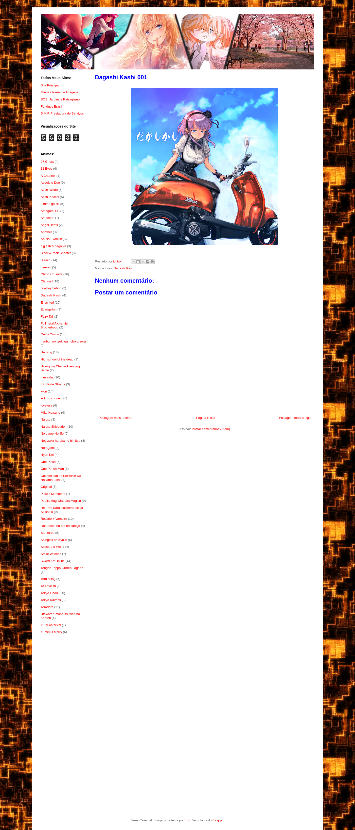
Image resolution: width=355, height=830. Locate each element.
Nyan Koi (47, 454)
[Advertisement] (63, 718)
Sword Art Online (53, 561)
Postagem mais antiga (295, 418)
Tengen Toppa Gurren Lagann (62, 568)
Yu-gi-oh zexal (51, 625)
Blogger (218, 820)
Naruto (45, 419)
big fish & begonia (53, 246)
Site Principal (50, 85)
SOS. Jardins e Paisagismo (60, 99)
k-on (44, 391)
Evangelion (48, 309)
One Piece (48, 462)
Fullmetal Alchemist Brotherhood (54, 325)
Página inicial (205, 418)
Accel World (49, 190)
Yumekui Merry (51, 632)
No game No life (52, 433)
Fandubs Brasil (51, 106)
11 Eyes (46, 168)
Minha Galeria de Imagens (59, 92)
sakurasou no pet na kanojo (60, 526)
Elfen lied (47, 302)
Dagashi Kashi (124, 268)
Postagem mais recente (115, 418)
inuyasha (47, 377)
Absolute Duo (50, 182)
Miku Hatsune (50, 412)
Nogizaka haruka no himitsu (60, 440)
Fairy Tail (47, 316)
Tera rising (48, 579)
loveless (46, 405)
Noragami (47, 448)
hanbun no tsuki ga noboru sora (63, 341)
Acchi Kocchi (50, 197)
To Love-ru (48, 586)
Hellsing (46, 352)
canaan (46, 267)
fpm (187, 820)
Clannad (47, 281)
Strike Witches (51, 554)
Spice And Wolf (51, 547)
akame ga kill (50, 204)
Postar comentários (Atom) (211, 429)
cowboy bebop (51, 288)
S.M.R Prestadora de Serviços (62, 113)
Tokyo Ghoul (49, 593)
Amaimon (47, 218)
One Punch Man (52, 469)
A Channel (48, 176)
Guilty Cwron (50, 334)
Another (46, 232)
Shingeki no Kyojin (54, 540)
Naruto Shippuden (54, 426)
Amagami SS (50, 211)
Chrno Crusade (51, 274)
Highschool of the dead (57, 359)
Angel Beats (49, 225)
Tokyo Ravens (51, 600)
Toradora (47, 607)
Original (46, 486)
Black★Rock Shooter (56, 253)
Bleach (46, 260)
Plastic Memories (53, 494)
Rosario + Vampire (54, 519)
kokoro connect (51, 398)
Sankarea (47, 533)
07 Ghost (47, 161)
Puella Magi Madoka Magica (61, 501)
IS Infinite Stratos (53, 384)
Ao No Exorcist (51, 239)
